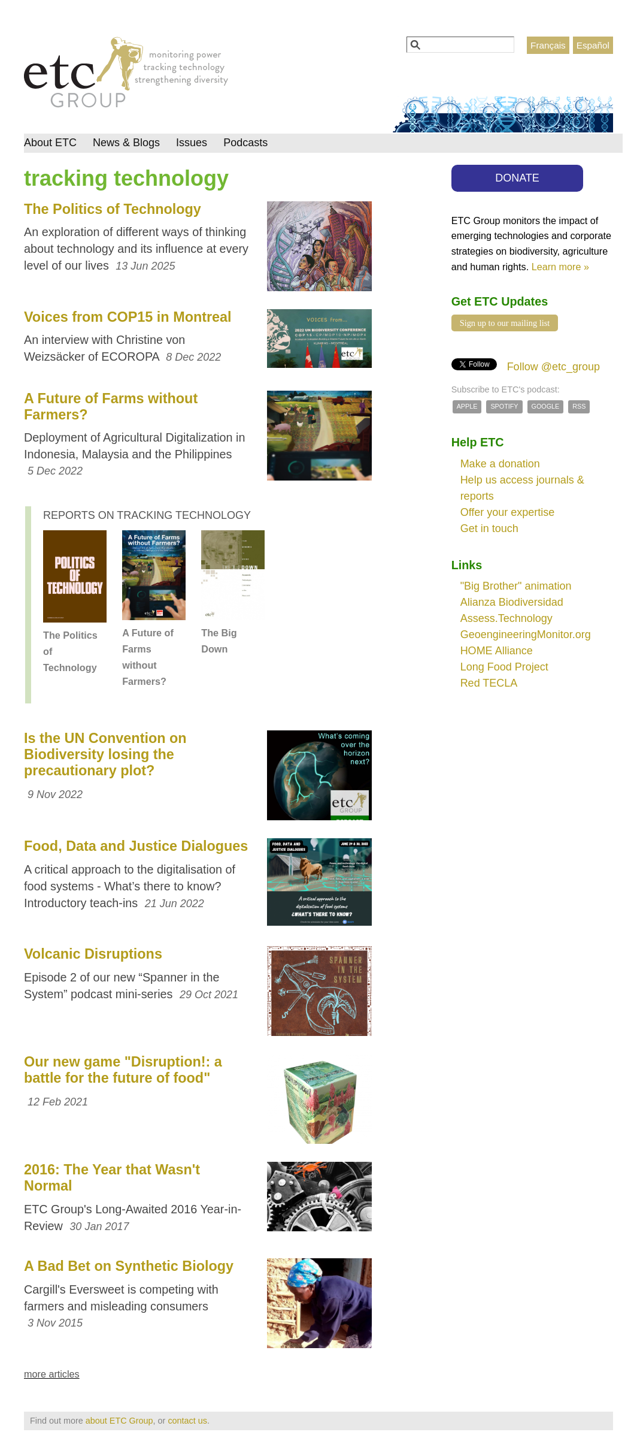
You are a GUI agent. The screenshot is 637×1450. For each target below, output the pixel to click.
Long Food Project (504, 667)
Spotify (504, 406)
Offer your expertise (507, 512)
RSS (579, 406)
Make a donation (500, 464)
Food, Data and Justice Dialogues (136, 846)
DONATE (517, 178)
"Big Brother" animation (516, 586)
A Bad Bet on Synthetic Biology (128, 1266)
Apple (467, 406)
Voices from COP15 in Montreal (128, 317)
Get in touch (489, 528)
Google (546, 406)
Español (593, 45)
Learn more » (560, 266)
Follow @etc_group (553, 367)
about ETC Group (119, 1420)
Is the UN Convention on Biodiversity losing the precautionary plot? (105, 754)
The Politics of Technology (112, 209)
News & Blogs (126, 143)
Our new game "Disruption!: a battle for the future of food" (123, 1070)
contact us (187, 1420)
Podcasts (245, 143)
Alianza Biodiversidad (511, 602)
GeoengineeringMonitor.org (525, 635)
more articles (52, 1374)
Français (548, 45)
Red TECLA (489, 683)
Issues (191, 143)
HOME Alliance (496, 651)
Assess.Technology (506, 618)
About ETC (50, 143)
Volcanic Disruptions (93, 954)
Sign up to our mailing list (505, 323)
